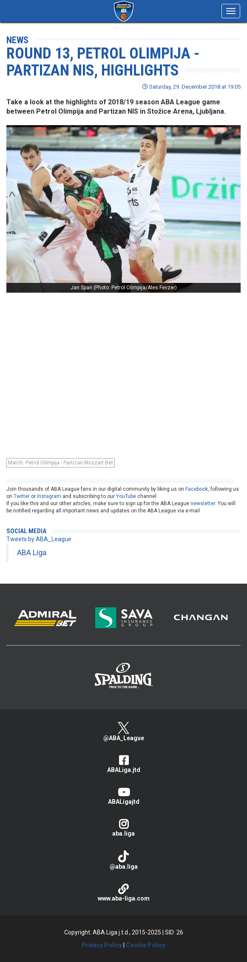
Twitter (22, 496)
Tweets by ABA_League (38, 539)
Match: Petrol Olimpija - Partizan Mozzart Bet (60, 463)
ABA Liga (31, 552)
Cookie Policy (145, 945)
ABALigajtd (123, 796)
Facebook (196, 489)
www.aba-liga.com (123, 893)
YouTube (126, 496)
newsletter (202, 503)
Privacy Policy (102, 945)
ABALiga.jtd (123, 764)
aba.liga (123, 828)
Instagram (49, 496)
